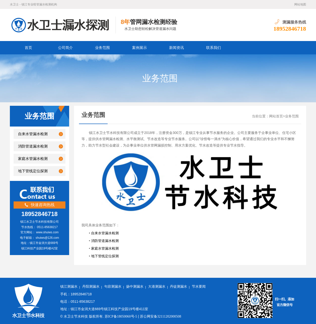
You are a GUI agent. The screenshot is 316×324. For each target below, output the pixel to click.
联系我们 (213, 48)
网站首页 (276, 116)
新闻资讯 (176, 48)
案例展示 (139, 48)
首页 (28, 48)
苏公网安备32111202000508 (160, 316)
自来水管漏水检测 (33, 134)
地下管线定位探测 (33, 171)
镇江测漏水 (69, 286)
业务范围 (102, 48)
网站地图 (300, 4)
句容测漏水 (112, 286)
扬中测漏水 (134, 286)
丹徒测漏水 (178, 286)
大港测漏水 (156, 286)
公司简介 (65, 48)
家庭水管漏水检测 (33, 159)
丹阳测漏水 (90, 286)
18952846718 (290, 28)
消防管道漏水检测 (33, 146)
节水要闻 (199, 286)
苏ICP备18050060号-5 (121, 316)
